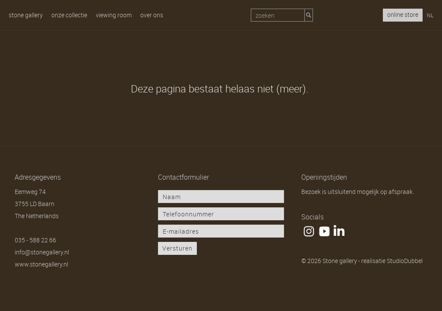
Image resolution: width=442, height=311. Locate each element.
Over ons (151, 15)
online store (402, 14)
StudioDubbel (405, 261)
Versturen (177, 248)
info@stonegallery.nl (42, 252)
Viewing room (114, 15)
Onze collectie (69, 15)
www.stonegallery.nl (41, 264)
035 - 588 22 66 (35, 240)
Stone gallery (26, 15)
